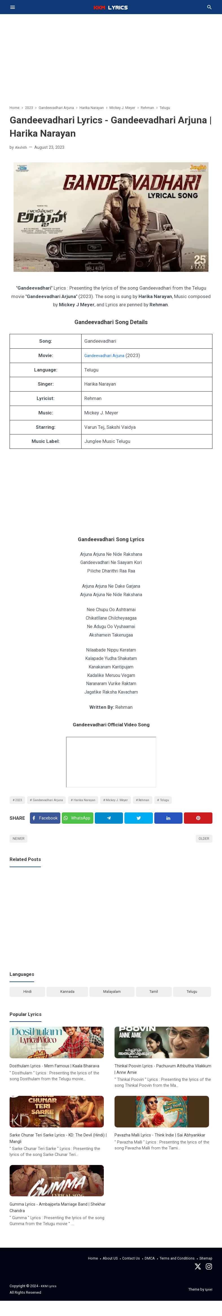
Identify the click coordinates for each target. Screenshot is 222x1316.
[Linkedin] (170, 824)
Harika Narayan (97, 803)
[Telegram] (112, 824)
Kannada (67, 1002)
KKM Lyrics (50, 1301)
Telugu (191, 803)
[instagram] (208, 1283)
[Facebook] (46, 823)
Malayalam (112, 1002)
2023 (20, 803)
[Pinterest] (198, 824)
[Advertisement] (111, 53)
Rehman (166, 803)
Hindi (26, 1002)
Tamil (154, 1002)
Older (203, 846)
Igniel (208, 1304)
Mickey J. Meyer (135, 803)
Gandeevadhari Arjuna (103, 357)
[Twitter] (80, 823)
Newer (20, 846)
